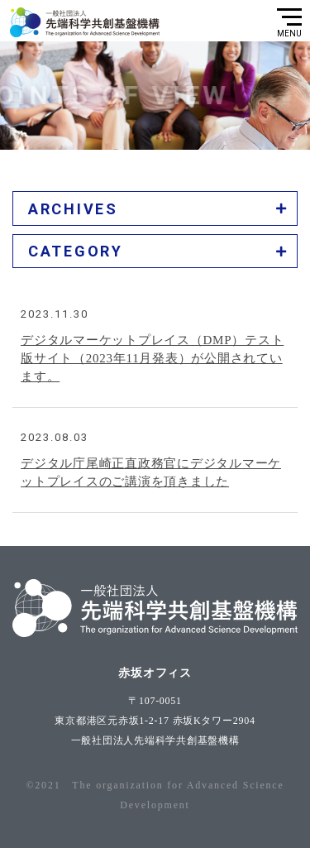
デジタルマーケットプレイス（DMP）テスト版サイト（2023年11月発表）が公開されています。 (152, 361)
